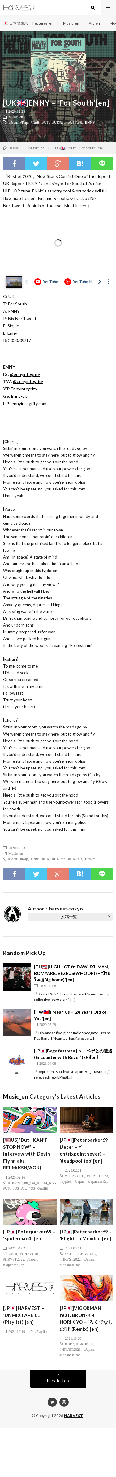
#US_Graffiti (38, 1188)
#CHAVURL (74, 1175)
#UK (45, 122)
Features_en (43, 23)
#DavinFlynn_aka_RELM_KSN (32, 1182)
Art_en (94, 23)
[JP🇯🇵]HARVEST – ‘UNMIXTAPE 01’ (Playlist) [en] (23, 1315)
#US (6, 1188)
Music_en (71, 23)
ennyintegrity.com (28, 403)
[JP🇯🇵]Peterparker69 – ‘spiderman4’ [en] (29, 1235)
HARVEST (73, 1415)
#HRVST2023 (97, 1175)
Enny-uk (19, 396)
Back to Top (58, 1380)
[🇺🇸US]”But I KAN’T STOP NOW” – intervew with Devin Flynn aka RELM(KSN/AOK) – (26, 1153)
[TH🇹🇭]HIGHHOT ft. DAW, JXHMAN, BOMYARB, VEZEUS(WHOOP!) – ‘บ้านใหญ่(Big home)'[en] (72, 973)
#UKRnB (75, 122)
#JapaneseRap (98, 1181)
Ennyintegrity (24, 388)
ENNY (90, 122)
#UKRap (59, 122)
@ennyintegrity (25, 374)
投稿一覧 (69, 916)
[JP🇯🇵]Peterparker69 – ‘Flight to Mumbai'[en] (86, 1235)
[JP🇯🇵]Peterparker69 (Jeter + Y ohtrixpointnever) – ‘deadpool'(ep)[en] (84, 1150)
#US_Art (19, 1188)
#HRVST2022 (13, 1259)
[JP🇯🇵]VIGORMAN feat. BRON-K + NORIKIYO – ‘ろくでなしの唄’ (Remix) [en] (86, 1318)
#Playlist (40, 1331)
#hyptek (66, 1181)
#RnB (35, 122)
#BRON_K (84, 1344)
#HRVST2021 (70, 1349)
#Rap (24, 122)
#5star (12, 122)
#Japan (79, 1181)
